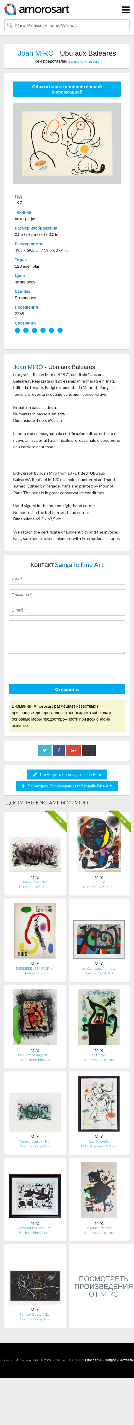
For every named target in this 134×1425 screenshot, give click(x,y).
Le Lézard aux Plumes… (99, 968)
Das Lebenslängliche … (35, 1055)
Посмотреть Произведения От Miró (67, 774)
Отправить (67, 689)
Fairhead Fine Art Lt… (35, 1232)
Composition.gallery (99, 1059)
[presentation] (53, 669)
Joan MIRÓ (36, 53)
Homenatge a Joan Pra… (35, 1228)
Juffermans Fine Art (35, 1059)
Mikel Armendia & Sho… (99, 1146)
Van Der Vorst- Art (99, 973)
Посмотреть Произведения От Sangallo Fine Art (67, 785)
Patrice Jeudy (35, 973)
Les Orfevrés (99, 1141)
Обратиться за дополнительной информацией (67, 89)
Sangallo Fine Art (83, 61)
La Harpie (99, 1055)
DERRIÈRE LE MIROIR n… (35, 968)
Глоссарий (93, 1360)
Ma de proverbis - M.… (35, 1141)
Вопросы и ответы (119, 1360)
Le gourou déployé (99, 1228)
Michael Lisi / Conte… (35, 886)
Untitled (99, 882)
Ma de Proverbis (35, 882)
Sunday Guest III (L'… (35, 1314)
